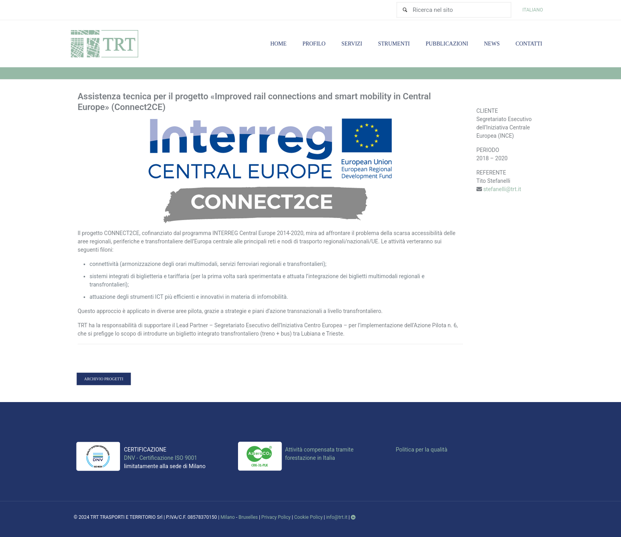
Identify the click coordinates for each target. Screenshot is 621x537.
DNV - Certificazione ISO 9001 (160, 458)
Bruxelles (248, 517)
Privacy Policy (276, 517)
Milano (228, 517)
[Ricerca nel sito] (453, 10)
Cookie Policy (308, 517)
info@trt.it (337, 517)
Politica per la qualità (421, 449)
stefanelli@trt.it (502, 189)
